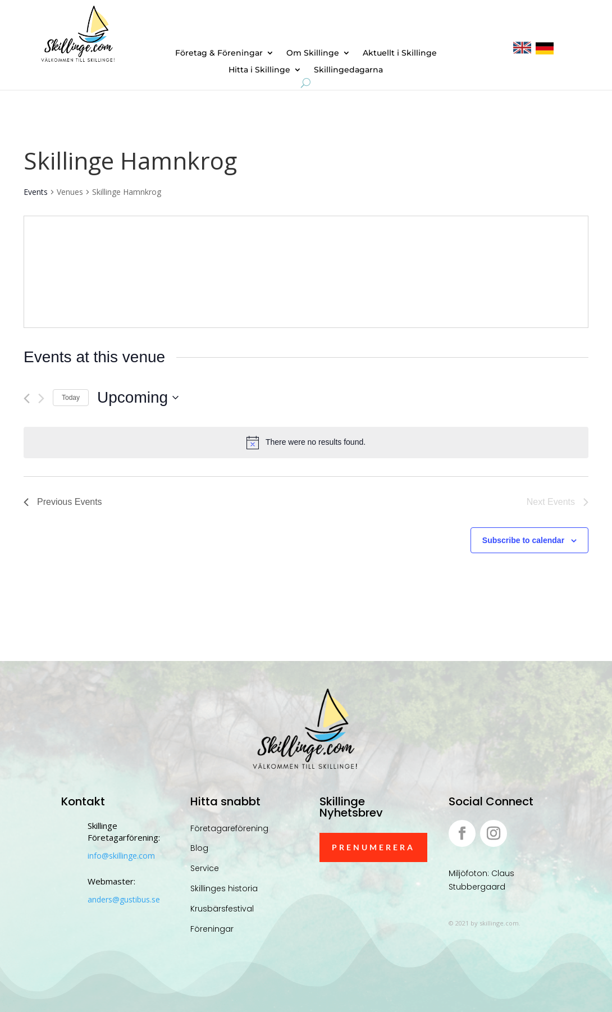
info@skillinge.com (121, 855)
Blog (199, 848)
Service (204, 868)
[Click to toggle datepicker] (138, 397)
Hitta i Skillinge (259, 70)
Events (36, 191)
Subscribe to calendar (523, 540)
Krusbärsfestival (222, 908)
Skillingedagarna (348, 70)
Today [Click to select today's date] (71, 398)
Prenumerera (373, 847)
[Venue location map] (446, 272)
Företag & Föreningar (219, 53)
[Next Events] (41, 398)
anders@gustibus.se (124, 899)
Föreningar (212, 928)
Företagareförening (229, 828)
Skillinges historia (224, 888)
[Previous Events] (27, 398)
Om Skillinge (312, 53)
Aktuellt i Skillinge (400, 53)
